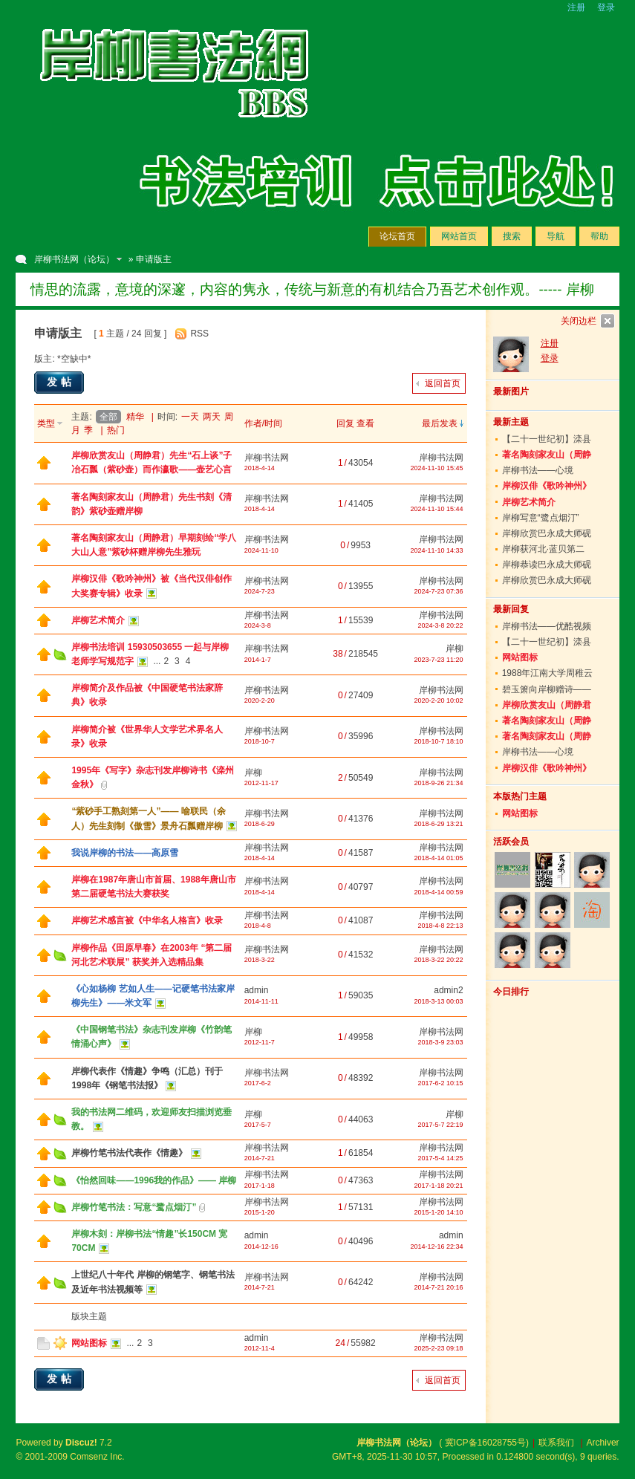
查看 (365, 423)
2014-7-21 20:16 (438, 1287)
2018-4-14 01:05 (438, 858)
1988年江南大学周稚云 (547, 673)
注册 (576, 7)
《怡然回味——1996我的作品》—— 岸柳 (153, 1180)
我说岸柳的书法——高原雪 (124, 853)
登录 (606, 7)
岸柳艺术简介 (98, 620)
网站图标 (89, 1343)
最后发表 (439, 423)
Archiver (603, 1442)
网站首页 (459, 236)
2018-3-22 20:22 (438, 959)
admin (256, 990)
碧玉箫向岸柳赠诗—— (546, 689)
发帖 (61, 382)
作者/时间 (263, 423)
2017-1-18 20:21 (438, 1185)
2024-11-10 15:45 (437, 468)
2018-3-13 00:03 (438, 1001)
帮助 (599, 236)
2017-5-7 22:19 (440, 1124)
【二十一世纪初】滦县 (546, 439)
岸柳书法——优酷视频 (546, 626)
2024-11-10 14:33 (437, 550)
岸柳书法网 (266, 457)
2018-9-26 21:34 (438, 783)
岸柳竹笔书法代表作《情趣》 (129, 1153)
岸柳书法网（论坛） (74, 259)
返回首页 (442, 383)
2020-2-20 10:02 (438, 700)
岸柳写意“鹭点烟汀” (540, 518)
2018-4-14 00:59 (438, 892)
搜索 (512, 236)
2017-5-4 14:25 (440, 1158)
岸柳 (454, 648)
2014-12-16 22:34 (437, 1246)
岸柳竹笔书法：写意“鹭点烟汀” (133, 1207)
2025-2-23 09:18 (438, 1348)
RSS (199, 333)
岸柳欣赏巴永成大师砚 (546, 533)
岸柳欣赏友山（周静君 (546, 705)
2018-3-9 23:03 (440, 1042)
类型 (46, 423)
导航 (555, 236)
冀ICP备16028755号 (485, 1442)
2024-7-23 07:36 (438, 591)
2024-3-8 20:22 (440, 625)
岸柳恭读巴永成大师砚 (546, 564)
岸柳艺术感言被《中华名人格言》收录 (147, 920)
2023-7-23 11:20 (438, 659)
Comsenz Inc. (97, 1457)
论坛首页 (397, 236)
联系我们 (556, 1442)
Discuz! (81, 1442)
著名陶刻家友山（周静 (546, 454)
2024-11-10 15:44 (437, 509)
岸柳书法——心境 (537, 470)
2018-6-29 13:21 (438, 824)
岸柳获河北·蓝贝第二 (543, 549)
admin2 (448, 990)
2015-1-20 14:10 (438, 1212)
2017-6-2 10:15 (440, 1083)
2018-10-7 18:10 (438, 741)
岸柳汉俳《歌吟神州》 (546, 486)
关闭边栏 (578, 321)
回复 (345, 423)
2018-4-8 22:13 (440, 925)
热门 (116, 430)
